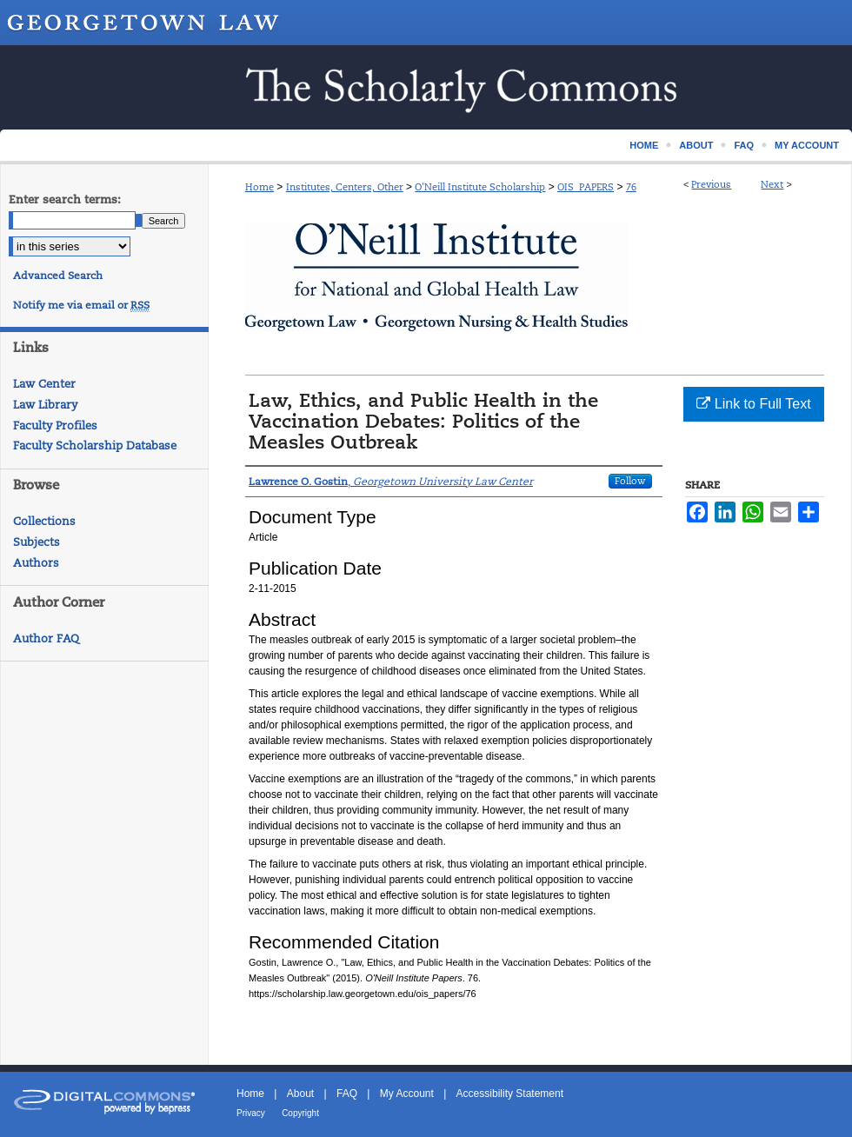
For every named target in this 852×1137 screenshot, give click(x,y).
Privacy (250, 1113)
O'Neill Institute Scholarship (480, 187)
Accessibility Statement (509, 1093)
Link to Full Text (753, 403)
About (300, 1093)
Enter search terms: (65, 199)
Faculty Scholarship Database (94, 445)
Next (772, 184)
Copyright (300, 1113)
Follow (630, 481)
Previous (711, 184)
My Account (407, 1093)
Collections (44, 521)
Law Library (45, 404)
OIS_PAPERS (585, 187)
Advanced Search (58, 275)
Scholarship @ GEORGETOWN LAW (426, 87)
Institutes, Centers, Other (344, 187)
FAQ (346, 1093)
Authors (36, 562)
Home (259, 187)
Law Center (44, 383)
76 (631, 187)
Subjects (36, 542)
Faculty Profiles (55, 425)
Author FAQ (46, 638)
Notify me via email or (81, 305)
